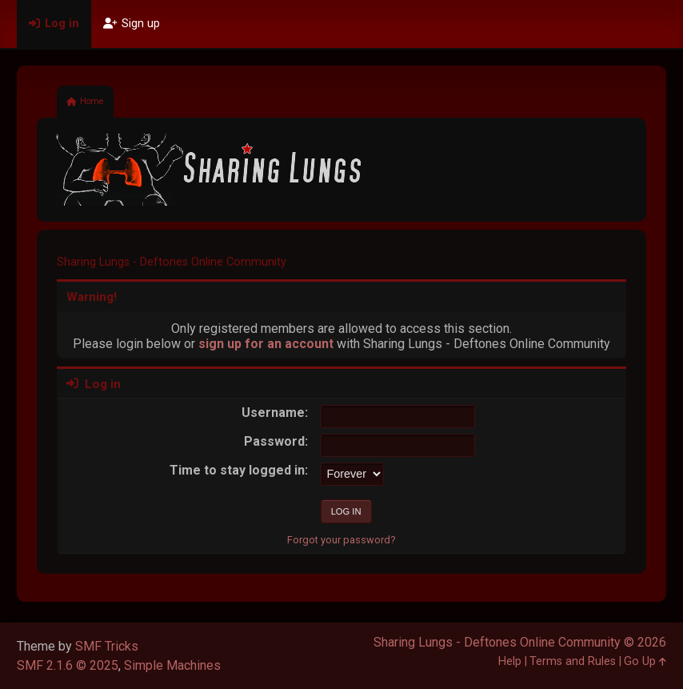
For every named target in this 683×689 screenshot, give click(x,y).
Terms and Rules (572, 661)
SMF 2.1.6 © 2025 (67, 665)
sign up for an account (266, 343)
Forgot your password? (341, 540)
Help (509, 661)
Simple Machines (172, 665)
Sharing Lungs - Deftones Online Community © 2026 (519, 642)
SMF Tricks (106, 646)
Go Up (645, 661)
